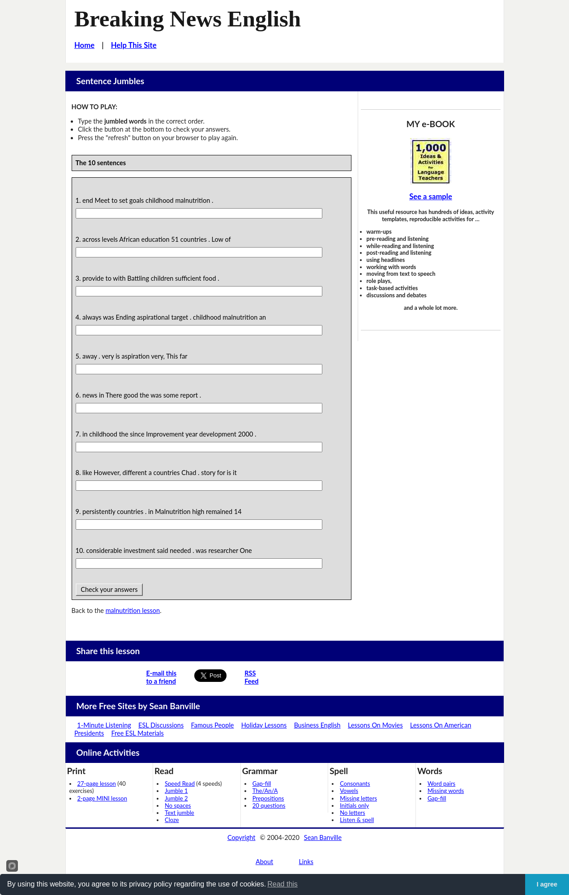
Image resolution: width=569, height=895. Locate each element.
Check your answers (109, 589)
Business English (317, 725)
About (264, 861)
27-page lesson (96, 783)
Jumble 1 (176, 790)
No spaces (178, 805)
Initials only (354, 805)
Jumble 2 (176, 798)
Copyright (241, 837)
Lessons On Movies (375, 725)
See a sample (430, 196)
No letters (352, 812)
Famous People (212, 725)
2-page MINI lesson (102, 798)
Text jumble (179, 812)
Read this (282, 884)
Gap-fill (261, 783)
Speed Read (180, 783)
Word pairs (441, 783)
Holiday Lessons (264, 725)
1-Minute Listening (104, 725)
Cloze (172, 819)
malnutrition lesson (133, 610)
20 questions (269, 805)
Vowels (349, 790)
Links (306, 861)
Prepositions (268, 798)
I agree (547, 884)
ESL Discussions (161, 725)
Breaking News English (187, 18)
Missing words (446, 790)
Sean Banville (323, 837)
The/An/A (265, 790)
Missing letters (358, 798)
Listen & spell (357, 819)
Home (84, 45)
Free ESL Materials (137, 733)
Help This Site (134, 45)
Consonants (355, 783)
